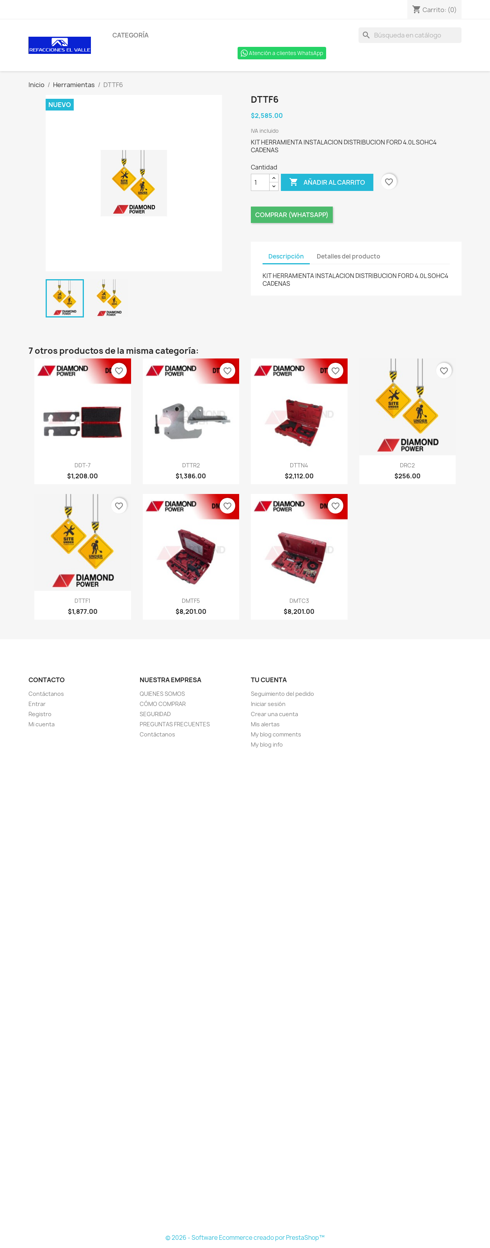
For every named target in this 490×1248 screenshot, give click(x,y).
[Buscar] (410, 35)
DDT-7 (83, 465)
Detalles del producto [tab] (348, 256)
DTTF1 (83, 600)
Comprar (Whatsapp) (291, 214)
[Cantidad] (260, 182)
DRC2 (407, 465)
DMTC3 (299, 600)
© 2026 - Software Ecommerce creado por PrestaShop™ (245, 1238)
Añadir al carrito (327, 182)
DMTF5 (191, 600)
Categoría (130, 35)
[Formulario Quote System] (245, 991)
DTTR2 (191, 465)
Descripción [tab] (286, 256)
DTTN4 (299, 465)
